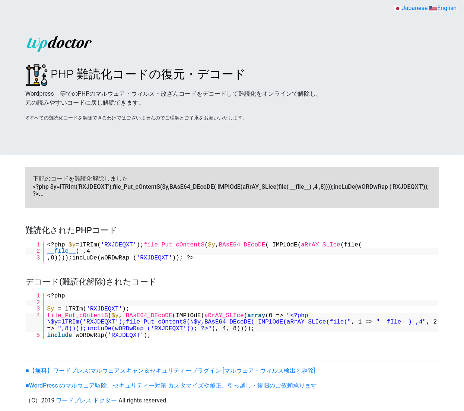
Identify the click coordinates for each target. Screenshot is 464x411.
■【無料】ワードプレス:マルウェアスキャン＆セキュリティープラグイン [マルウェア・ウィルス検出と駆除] (170, 370)
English (443, 8)
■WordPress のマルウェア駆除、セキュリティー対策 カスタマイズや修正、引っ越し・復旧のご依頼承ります (171, 385)
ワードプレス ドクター (86, 400)
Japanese (411, 8)
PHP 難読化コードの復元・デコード (135, 74)
